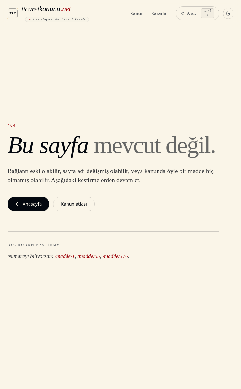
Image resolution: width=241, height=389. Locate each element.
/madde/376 (115, 256)
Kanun (137, 13)
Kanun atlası (74, 204)
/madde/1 (65, 256)
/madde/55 (89, 256)
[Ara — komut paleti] (197, 13)
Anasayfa (28, 204)
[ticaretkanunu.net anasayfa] (66, 13)
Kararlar (159, 13)
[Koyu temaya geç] (228, 13)
